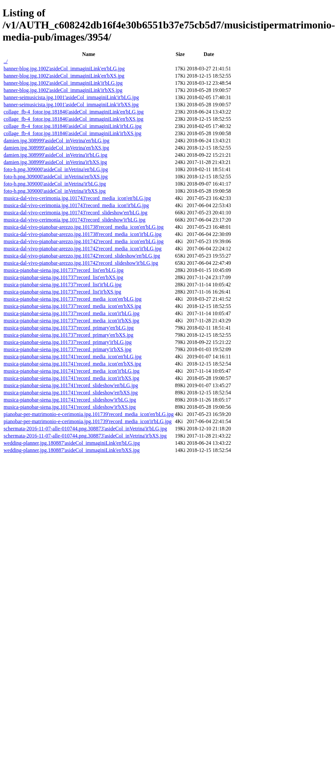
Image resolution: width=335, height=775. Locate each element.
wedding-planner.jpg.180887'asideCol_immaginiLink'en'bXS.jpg (72, 450)
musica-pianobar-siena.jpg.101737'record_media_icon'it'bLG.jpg (72, 313)
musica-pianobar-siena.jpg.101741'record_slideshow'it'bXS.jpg (70, 407)
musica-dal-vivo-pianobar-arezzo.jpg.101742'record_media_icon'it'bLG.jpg (82, 248)
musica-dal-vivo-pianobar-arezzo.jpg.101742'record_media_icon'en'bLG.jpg (83, 241)
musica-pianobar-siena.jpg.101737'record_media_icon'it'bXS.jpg (71, 320)
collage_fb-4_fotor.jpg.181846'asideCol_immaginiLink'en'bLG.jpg (74, 112)
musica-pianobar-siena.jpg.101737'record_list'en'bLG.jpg (64, 270)
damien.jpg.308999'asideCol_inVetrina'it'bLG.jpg (56, 155)
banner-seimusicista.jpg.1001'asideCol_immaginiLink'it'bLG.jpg (71, 97)
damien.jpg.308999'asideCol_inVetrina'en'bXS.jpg (56, 148)
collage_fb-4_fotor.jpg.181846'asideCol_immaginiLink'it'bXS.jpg (73, 133)
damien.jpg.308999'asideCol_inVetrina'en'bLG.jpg (56, 140)
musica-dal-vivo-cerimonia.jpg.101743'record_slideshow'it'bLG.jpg (74, 220)
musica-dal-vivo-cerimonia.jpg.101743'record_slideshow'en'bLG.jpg (75, 212)
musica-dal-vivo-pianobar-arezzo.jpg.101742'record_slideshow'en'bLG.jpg (82, 256)
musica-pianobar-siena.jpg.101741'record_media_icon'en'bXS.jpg (72, 364)
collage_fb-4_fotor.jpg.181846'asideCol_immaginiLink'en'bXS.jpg (73, 119)
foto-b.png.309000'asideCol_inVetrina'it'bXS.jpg (55, 191)
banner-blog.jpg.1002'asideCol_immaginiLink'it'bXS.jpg (63, 90)
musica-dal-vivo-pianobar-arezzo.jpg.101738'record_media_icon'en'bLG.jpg (83, 227)
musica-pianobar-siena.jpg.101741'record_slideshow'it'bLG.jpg (70, 400)
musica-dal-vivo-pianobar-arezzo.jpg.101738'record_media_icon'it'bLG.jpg (82, 234)
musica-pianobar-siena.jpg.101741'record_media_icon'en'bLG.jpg (73, 356)
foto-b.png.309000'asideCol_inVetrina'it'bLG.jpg (55, 184)
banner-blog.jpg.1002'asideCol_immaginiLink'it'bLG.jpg (63, 83)
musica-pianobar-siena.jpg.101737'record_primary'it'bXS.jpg (67, 349)
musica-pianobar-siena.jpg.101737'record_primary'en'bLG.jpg (69, 328)
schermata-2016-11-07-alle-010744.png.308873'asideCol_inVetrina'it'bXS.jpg (85, 436)
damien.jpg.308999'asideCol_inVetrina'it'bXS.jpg (55, 162)
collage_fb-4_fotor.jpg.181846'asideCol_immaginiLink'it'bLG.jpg (73, 126)
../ (6, 61)
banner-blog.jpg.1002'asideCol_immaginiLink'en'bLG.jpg (64, 68)
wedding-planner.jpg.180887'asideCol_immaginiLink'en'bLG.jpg (72, 443)
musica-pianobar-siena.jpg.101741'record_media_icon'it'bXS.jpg (71, 378)
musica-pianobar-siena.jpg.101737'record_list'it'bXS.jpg (62, 292)
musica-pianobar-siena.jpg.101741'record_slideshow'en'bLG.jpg (71, 385)
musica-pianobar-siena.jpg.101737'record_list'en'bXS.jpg (63, 277)
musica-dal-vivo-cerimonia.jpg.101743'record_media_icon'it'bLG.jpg (76, 205)
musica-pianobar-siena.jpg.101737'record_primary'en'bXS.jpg (68, 335)
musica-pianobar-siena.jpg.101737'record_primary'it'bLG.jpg (68, 342)
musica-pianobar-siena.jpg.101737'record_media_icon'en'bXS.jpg (72, 306)
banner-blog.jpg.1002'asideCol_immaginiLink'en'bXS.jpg (64, 76)
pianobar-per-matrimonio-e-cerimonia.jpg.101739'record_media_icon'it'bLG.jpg (88, 421)
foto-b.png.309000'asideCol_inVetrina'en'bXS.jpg (56, 176)
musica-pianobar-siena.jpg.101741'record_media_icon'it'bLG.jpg (72, 371)
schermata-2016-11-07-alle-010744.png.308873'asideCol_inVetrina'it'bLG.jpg (85, 428)
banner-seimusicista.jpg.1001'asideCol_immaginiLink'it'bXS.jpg (71, 104)
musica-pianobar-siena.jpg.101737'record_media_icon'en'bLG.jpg (73, 299)
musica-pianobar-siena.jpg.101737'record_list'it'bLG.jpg (63, 284)
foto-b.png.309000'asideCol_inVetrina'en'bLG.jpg (56, 169)
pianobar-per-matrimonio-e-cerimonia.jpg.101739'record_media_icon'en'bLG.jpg (89, 414)
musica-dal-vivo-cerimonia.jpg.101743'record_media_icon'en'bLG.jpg (77, 198)
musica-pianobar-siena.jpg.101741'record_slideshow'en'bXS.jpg (71, 392)
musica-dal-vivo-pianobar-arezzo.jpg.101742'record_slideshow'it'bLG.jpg (81, 263)
